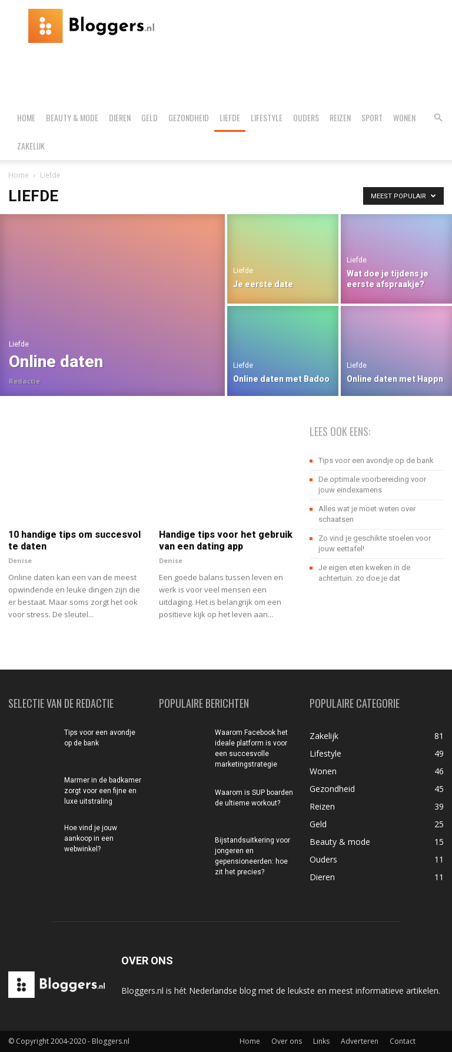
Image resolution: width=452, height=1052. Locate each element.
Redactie (24, 381)
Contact (403, 1041)
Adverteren (359, 1041)
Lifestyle (266, 117)
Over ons (286, 1041)
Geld (149, 117)
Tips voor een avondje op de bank (376, 460)
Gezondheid (188, 117)
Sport (372, 117)
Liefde (230, 117)
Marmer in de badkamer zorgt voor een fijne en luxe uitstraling (102, 790)
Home (26, 117)
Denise (20, 560)
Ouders (306, 117)
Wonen (404, 117)
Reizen (340, 117)
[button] (438, 118)
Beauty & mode (72, 117)
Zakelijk (31, 145)
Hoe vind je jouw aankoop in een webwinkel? (90, 838)
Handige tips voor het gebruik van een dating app (226, 540)
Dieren (120, 117)
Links (321, 1041)
